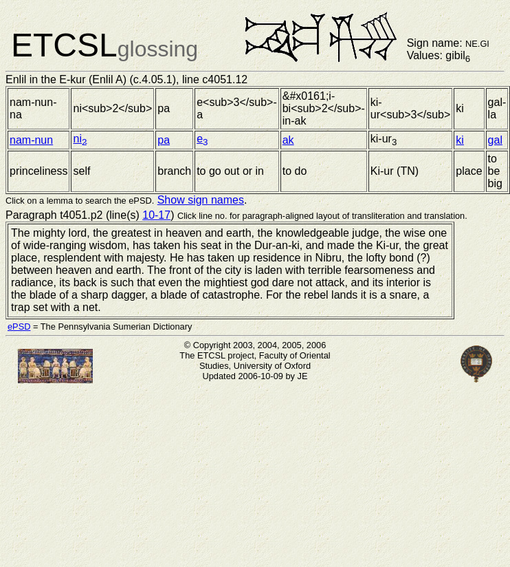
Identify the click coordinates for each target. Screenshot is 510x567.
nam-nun (31, 140)
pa (163, 140)
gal (495, 140)
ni (80, 139)
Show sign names (200, 200)
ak (288, 140)
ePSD (19, 326)
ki (460, 140)
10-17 (156, 215)
